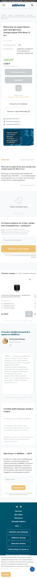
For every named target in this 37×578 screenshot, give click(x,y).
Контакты (18, 518)
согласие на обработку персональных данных (23, 256)
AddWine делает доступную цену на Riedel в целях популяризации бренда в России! (18, 439)
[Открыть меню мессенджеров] (32, 569)
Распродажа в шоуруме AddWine (17, 418)
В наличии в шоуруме (12, 121)
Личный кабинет (18, 521)
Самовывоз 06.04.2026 (12, 124)
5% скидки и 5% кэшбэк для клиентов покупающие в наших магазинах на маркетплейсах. (17, 428)
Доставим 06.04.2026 (12, 119)
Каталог (18, 511)
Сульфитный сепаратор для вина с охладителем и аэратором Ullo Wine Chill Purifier (16, 296)
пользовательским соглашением (11, 568)
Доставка (19, 514)
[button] (3, 5)
